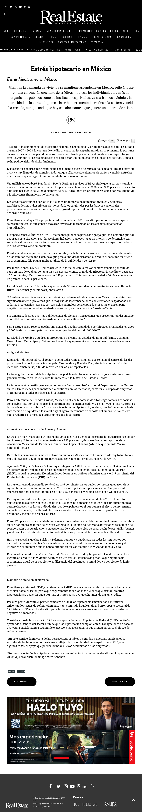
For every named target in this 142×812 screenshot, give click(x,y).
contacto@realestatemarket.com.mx (48, 797)
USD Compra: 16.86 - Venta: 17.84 (58, 43)
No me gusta (125, 134)
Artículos (21, 665)
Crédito (11, 665)
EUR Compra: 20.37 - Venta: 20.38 (108, 43)
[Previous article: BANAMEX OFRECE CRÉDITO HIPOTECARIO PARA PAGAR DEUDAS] (21, 675)
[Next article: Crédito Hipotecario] (120, 675)
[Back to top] (134, 794)
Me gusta (105, 134)
